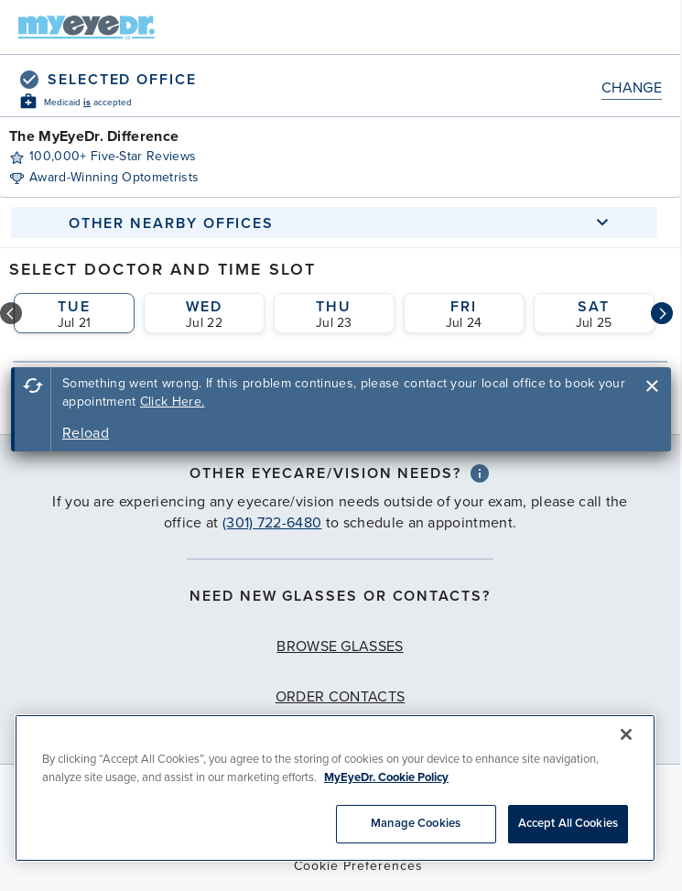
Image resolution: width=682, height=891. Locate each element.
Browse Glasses (339, 646)
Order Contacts (340, 697)
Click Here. (172, 401)
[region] (335, 788)
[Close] (626, 734)
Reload (85, 433)
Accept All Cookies (568, 823)
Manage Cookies (415, 823)
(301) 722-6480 (271, 523)
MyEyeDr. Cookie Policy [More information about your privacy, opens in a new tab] (386, 777)
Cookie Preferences (358, 866)
